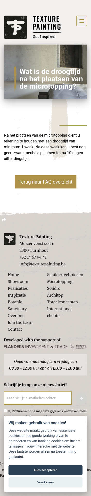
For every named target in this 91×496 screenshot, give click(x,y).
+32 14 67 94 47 (33, 257)
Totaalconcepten (62, 301)
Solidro (53, 288)
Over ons (16, 315)
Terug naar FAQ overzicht (45, 182)
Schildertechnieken (65, 274)
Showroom (18, 281)
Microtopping (60, 281)
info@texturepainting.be (42, 264)
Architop (55, 295)
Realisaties (18, 288)
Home (13, 274)
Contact (15, 329)
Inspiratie (17, 295)
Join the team (20, 322)
